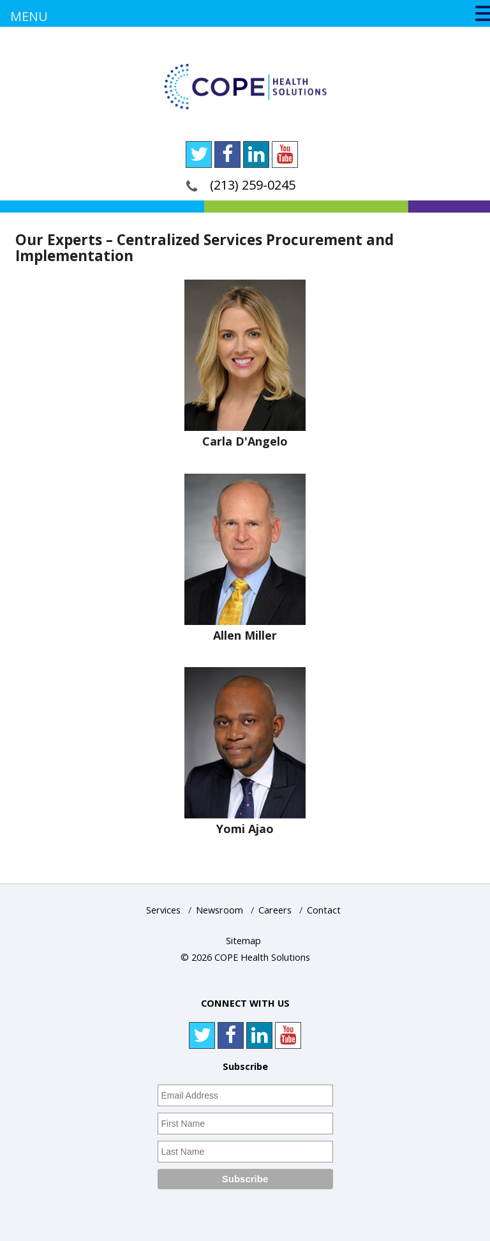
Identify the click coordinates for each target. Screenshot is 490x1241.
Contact (324, 910)
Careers (275, 910)
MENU (29, 16)
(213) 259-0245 (252, 184)
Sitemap (243, 941)
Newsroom (219, 910)
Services (163, 910)
